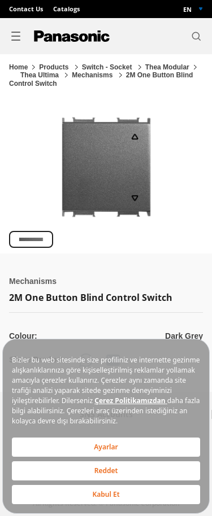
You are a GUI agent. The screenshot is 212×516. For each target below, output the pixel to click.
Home (18, 67)
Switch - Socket (108, 67)
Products (54, 67)
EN (187, 9)
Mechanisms (93, 75)
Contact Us (26, 9)
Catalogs (66, 9)
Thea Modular (167, 67)
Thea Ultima (40, 75)
